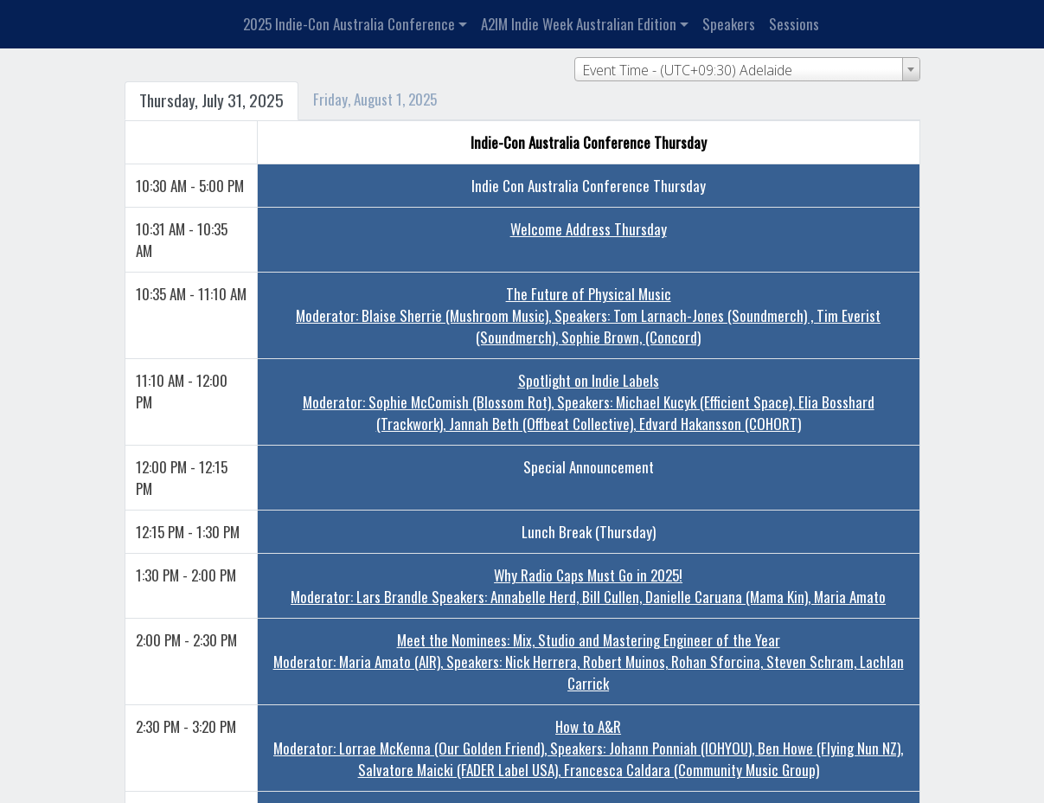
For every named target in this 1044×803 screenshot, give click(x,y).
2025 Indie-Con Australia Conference (349, 24)
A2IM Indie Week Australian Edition (578, 24)
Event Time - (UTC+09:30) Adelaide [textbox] (687, 70)
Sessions (794, 24)
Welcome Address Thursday (588, 229)
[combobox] (747, 69)
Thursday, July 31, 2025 (211, 99)
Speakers (728, 24)
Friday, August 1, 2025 (375, 99)
